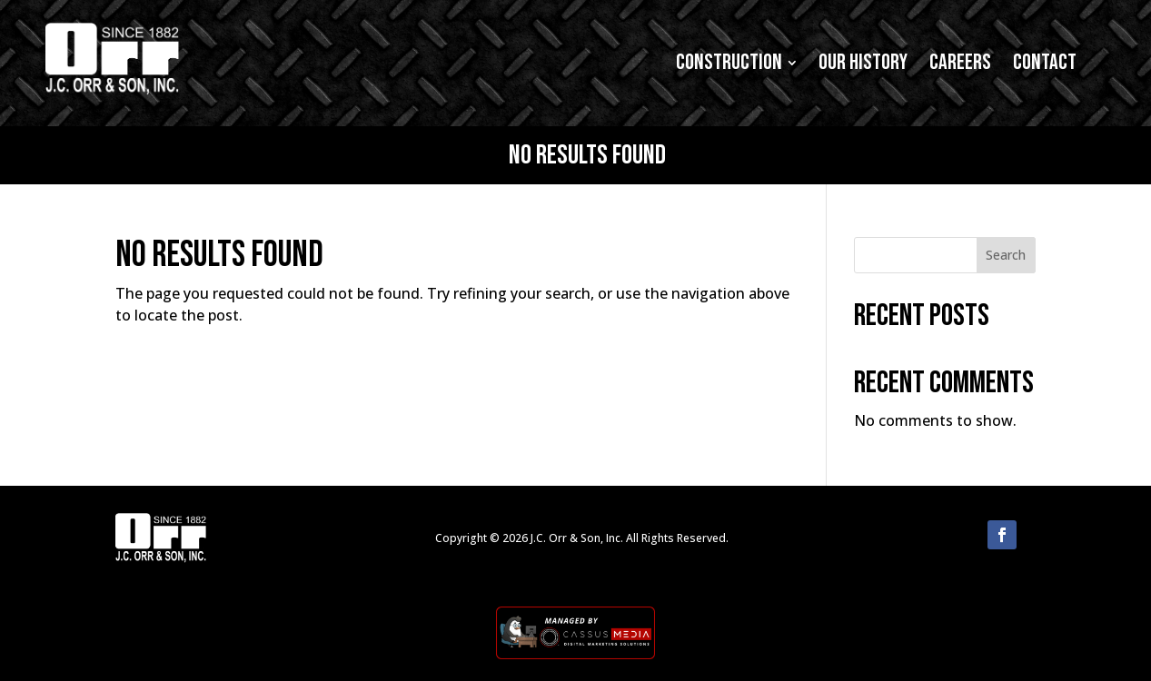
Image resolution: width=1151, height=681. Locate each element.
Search (1006, 254)
